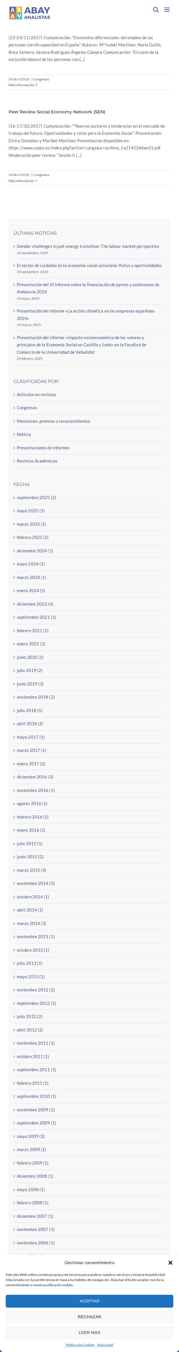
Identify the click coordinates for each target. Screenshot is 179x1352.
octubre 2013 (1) (33, 949)
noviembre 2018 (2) (36, 696)
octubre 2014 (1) (33, 896)
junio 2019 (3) (30, 683)
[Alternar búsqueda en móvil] (156, 10)
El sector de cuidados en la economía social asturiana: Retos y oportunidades (89, 265)
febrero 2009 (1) (33, 1162)
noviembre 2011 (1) (36, 1042)
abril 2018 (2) (30, 723)
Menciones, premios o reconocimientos (54, 421)
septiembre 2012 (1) (36, 1003)
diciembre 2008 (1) (35, 1176)
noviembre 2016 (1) (36, 790)
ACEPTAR (89, 1300)
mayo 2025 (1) (31, 510)
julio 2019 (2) (30, 670)
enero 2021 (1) (31, 643)
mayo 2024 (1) (31, 563)
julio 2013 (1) (30, 963)
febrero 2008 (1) (33, 1202)
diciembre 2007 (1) (35, 1216)
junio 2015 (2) (30, 856)
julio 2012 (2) (30, 1016)
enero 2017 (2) (31, 763)
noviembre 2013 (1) (36, 936)
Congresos (41, 79)
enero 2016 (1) (31, 830)
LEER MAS (89, 1332)
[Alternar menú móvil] (167, 10)
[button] (170, 1263)
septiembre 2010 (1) (36, 1096)
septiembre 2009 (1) (36, 1122)
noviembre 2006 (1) (36, 1242)
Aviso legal (105, 1345)
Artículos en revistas (36, 394)
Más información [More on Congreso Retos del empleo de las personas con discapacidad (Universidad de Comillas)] (22, 85)
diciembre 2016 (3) (35, 776)
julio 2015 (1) (30, 843)
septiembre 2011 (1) (36, 1069)
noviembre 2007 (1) (36, 1229)
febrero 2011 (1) (33, 1083)
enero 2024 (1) (31, 590)
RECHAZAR (90, 1316)
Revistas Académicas (37, 460)
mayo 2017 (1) (31, 737)
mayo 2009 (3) (31, 1136)
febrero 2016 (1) (33, 816)
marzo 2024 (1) (31, 577)
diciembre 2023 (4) (35, 603)
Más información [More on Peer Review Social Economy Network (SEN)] (22, 181)
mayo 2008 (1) (31, 1189)
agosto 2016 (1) (32, 803)
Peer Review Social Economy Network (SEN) (57, 111)
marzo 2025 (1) (31, 524)
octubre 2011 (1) (33, 1056)
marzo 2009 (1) (31, 1149)
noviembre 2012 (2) (36, 989)
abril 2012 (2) (30, 1029)
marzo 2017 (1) (31, 750)
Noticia (24, 434)
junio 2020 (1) (30, 657)
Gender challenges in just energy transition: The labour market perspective (88, 246)
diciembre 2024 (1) (35, 550)
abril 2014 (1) (30, 909)
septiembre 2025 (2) (36, 497)
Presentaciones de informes (43, 447)
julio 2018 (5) (30, 710)
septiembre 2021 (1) (36, 617)
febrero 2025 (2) (33, 537)
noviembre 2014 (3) (36, 883)
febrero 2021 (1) (33, 630)
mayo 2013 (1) (31, 976)
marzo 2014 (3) (31, 923)
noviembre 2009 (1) (36, 1109)
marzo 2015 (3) (31, 870)
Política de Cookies (80, 1345)
